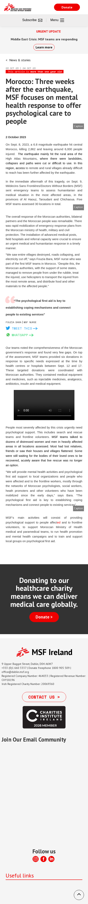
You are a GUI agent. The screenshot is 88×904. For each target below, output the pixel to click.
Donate (66, 7)
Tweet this (22, 328)
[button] (79, 895)
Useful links (20, 875)
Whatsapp (20, 335)
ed (59, 522)
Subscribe (32, 20)
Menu (57, 20)
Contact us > (44, 697)
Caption (78, 126)
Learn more (44, 47)
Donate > (44, 617)
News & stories (20, 60)
